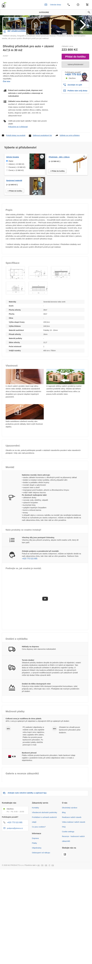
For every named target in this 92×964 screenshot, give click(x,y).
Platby (34, 856)
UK (38, 878)
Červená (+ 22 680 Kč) (16, 180)
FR (42, 878)
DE (46, 878)
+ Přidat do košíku (57, 184)
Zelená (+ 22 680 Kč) (16, 177)
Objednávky (36, 861)
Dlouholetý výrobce (69, 821)
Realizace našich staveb (71, 830)
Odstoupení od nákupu (41, 866)
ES (53, 878)
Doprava (35, 851)
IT (49, 878)
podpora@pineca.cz (15, 841)
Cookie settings (68, 845)
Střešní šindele (12, 170)
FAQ (64, 840)
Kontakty (35, 821)
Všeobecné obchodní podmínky (44, 825)
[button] (89, 12)
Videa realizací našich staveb (73, 835)
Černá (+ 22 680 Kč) (16, 183)
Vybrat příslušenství (75, 78)
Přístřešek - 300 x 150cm (59, 170)
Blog (64, 825)
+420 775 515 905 (75, 87)
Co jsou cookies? (39, 840)
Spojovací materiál (14, 193)
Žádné (10, 174)
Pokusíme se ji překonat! (18, 140)
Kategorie (43, 12)
